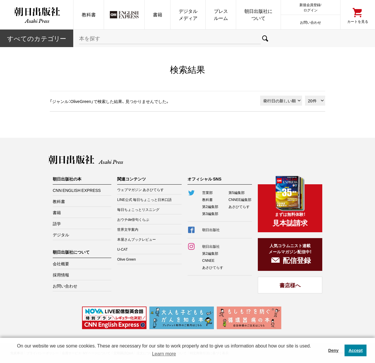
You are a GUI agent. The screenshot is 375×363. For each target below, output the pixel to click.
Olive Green (126, 259)
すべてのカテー (37, 38)
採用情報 (61, 275)
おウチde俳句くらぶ (133, 219)
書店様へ (290, 285)
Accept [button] (356, 350)
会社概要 (61, 263)
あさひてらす (239, 206)
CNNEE (208, 260)
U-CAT (122, 249)
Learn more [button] (164, 353)
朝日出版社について (258, 14)
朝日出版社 (36, 14)
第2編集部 (210, 206)
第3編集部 (210, 213)
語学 (57, 223)
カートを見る (357, 21)
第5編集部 (237, 192)
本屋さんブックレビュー (136, 239)
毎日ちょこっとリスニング (138, 209)
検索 (265, 38)
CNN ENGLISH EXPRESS (77, 190)
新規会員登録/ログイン (310, 7)
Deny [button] (333, 350)
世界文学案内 (127, 229)
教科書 (89, 14)
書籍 (157, 14)
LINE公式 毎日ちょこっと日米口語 (144, 199)
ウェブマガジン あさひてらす (140, 189)
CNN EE (124, 14)
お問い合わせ (310, 22)
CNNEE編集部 (240, 199)
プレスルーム (221, 14)
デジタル (61, 235)
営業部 (207, 192)
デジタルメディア (188, 14)
